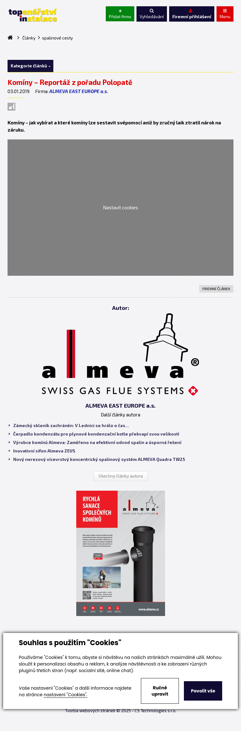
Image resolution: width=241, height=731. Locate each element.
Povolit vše (203, 691)
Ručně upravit (160, 691)
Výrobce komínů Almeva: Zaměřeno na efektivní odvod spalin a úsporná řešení (95, 442)
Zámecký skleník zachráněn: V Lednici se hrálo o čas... (69, 425)
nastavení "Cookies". (65, 695)
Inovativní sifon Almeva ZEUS (42, 450)
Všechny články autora (121, 475)
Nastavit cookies (120, 207)
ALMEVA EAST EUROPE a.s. (78, 91)
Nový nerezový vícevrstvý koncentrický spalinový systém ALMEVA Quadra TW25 (97, 459)
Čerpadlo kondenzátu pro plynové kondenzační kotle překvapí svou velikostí (94, 433)
